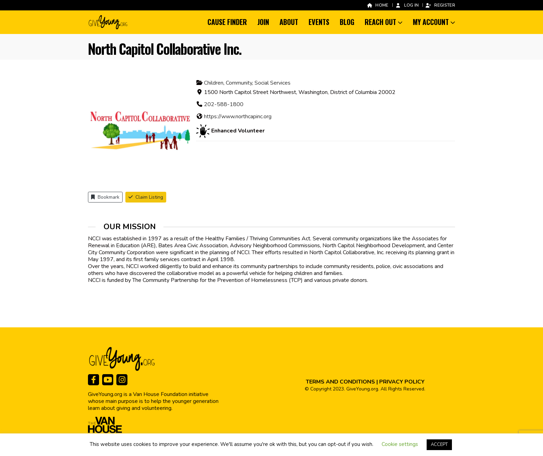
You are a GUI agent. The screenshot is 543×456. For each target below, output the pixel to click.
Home (377, 5)
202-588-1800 (223, 104)
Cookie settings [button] (400, 444)
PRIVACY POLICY (402, 382)
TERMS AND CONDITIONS (340, 382)
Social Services (273, 83)
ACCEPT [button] (439, 444)
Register (440, 5)
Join (263, 22)
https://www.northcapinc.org (238, 116)
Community (239, 83)
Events (319, 22)
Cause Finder (227, 22)
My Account (431, 22)
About (288, 22)
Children (213, 83)
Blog (347, 22)
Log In (407, 5)
